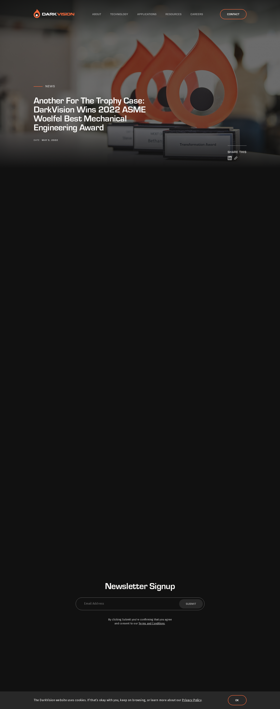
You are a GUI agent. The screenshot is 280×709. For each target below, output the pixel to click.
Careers (197, 14)
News (50, 86)
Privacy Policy (191, 700)
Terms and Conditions (152, 623)
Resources (173, 14)
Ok (237, 700)
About (96, 14)
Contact (233, 14)
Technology (119, 14)
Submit (191, 603)
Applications (147, 14)
